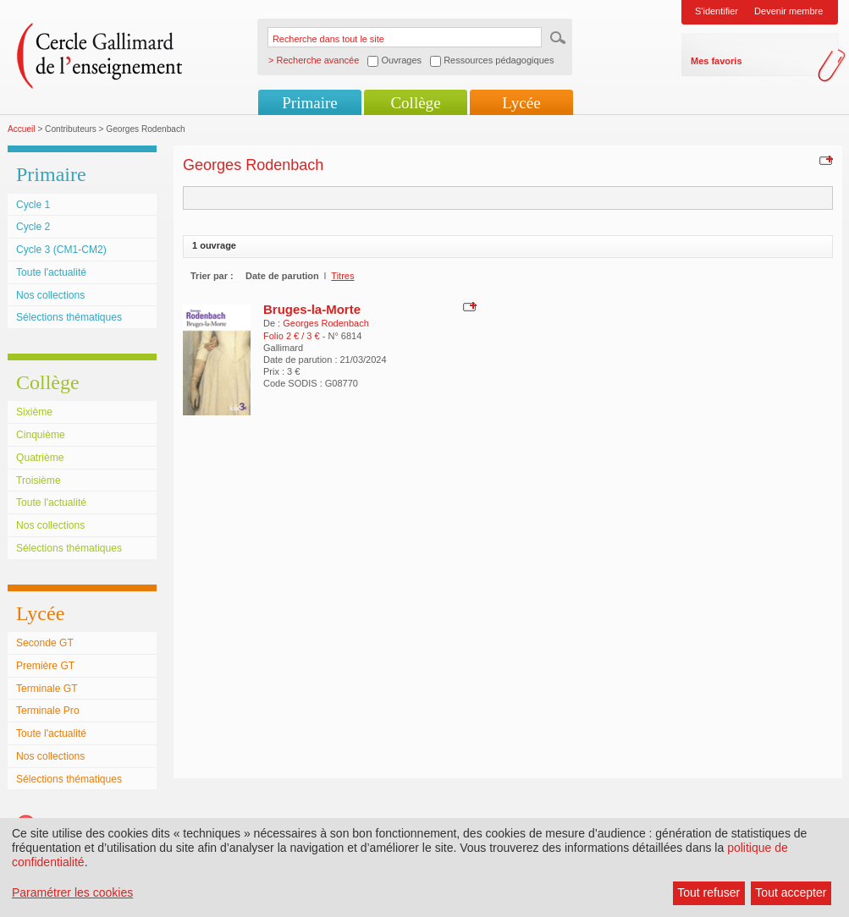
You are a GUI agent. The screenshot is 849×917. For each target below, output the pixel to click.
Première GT (45, 666)
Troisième (38, 480)
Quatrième (39, 458)
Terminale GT (47, 689)
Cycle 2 (33, 227)
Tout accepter (790, 892)
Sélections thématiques (69, 317)
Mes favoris (716, 61)
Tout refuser (708, 892)
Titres (342, 276)
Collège (415, 103)
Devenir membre (788, 11)
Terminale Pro (48, 711)
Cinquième (40, 435)
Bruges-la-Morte (312, 309)
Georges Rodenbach (326, 323)
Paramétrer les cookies (72, 892)
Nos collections (50, 295)
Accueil (22, 129)
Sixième (34, 412)
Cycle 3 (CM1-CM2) (61, 249)
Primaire (309, 103)
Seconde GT (45, 643)
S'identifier (716, 11)
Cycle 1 (33, 205)
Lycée (521, 103)
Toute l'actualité (51, 272)
